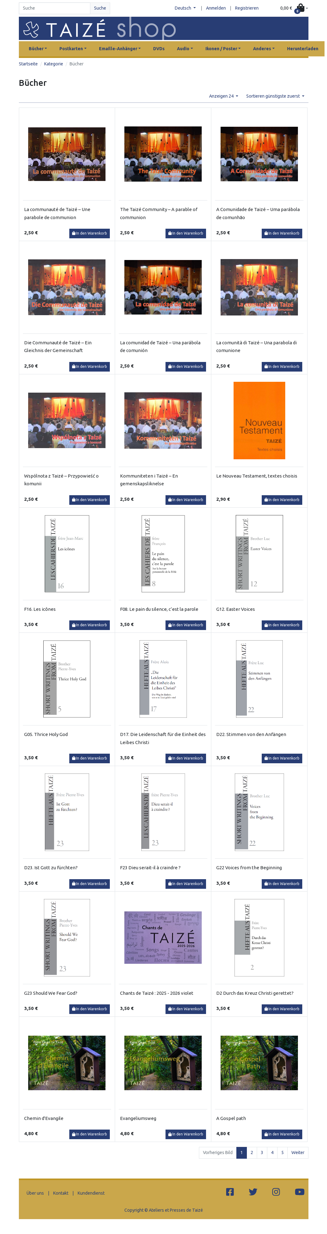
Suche (100, 8)
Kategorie (53, 63)
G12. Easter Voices (235, 609)
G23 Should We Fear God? (50, 993)
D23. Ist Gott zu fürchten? (51, 867)
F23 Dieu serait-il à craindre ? (150, 867)
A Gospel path (231, 1118)
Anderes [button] (262, 48)
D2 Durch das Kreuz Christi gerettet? (255, 993)
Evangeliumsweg (138, 1118)
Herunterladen (302, 48)
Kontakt (60, 1193)
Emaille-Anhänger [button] (118, 48)
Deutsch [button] (183, 8)
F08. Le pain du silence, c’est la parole (159, 609)
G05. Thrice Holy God (46, 734)
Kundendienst (91, 1193)
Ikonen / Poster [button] (221, 48)
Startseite (28, 63)
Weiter (297, 1152)
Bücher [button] (36, 48)
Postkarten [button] (71, 48)
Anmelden (216, 8)
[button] (294, 8)
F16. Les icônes (40, 609)
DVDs (159, 48)
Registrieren (247, 8)
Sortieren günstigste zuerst (273, 96)
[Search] (55, 8)
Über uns (35, 1193)
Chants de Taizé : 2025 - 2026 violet (156, 993)
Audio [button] (183, 48)
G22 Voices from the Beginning (249, 867)
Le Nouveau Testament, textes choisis (256, 475)
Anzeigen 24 (221, 96)
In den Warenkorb (89, 233)
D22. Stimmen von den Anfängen (251, 734)
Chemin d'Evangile (43, 1118)
